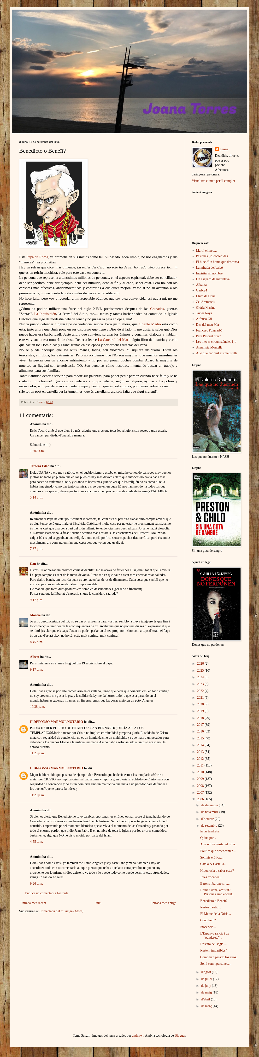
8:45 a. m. (36, 642)
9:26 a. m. (36, 883)
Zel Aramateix (205, 302)
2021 (201, 697)
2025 (201, 670)
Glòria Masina (205, 307)
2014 (201, 745)
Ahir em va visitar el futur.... (219, 844)
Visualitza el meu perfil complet (213, 181)
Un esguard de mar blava (213, 279)
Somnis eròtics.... (212, 857)
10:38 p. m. (37, 707)
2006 (201, 799)
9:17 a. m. (36, 669)
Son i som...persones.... (215, 963)
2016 (201, 731)
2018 (201, 718)
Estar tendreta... (210, 831)
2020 (201, 704)
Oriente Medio (150, 324)
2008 (201, 786)
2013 (201, 752)
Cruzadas (157, 309)
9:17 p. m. (36, 600)
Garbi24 (201, 290)
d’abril (206, 999)
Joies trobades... (211, 877)
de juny (206, 985)
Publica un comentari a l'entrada (46, 893)
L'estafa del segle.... (213, 944)
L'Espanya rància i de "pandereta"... (214, 935)
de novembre (210, 812)
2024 (201, 677)
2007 (201, 792)
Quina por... (208, 838)
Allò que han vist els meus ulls (216, 353)
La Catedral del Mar (113, 339)
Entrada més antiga (163, 903)
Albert (34, 657)
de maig (206, 992)
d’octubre (208, 819)
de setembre (209, 825)
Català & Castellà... (213, 864)
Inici (98, 903)
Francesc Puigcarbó (209, 330)
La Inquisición (45, 314)
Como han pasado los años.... (219, 957)
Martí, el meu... (206, 250)
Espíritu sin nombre (209, 273)
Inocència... (208, 927)
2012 (201, 759)
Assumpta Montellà (209, 347)
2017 (201, 724)
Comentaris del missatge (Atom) (61, 911)
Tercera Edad (39, 466)
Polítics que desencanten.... (218, 851)
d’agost (206, 972)
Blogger (180, 1035)
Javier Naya (204, 313)
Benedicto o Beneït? (214, 901)
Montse (35, 615)
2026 (201, 663)
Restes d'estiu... (210, 907)
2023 (201, 684)
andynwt (137, 1035)
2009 (201, 779)
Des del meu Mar (207, 324)
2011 (201, 765)
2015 (201, 738)
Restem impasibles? (213, 950)
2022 (201, 691)
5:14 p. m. (36, 497)
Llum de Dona (206, 296)
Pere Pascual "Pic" (208, 336)
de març (206, 1006)
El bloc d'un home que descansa (217, 262)
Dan (33, 564)
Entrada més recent (33, 903)
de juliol (207, 979)
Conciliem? (208, 920)
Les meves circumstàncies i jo (216, 341)
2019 (201, 711)
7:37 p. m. (36, 549)
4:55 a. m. (36, 841)
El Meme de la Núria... (215, 914)
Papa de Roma (37, 257)
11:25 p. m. (37, 753)
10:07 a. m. (37, 451)
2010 (201, 772)
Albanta (201, 284)
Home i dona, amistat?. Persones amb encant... (217, 892)
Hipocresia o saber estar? (217, 870)
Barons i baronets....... (215, 883)
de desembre (210, 805)
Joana (224, 149)
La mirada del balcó (209, 267)
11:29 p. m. (37, 795)
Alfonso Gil (204, 319)
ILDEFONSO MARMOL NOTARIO (56, 722)
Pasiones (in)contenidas (212, 256)
